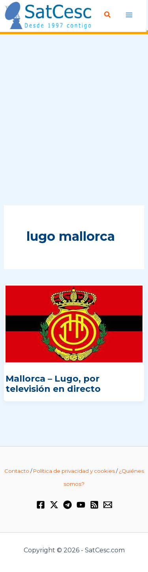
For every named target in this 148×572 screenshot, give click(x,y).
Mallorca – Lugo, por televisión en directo (53, 383)
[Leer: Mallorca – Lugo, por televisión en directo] (74, 323)
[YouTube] (81, 504)
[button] (107, 15)
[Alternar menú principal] (129, 15)
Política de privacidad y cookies (74, 471)
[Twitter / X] (54, 504)
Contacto (16, 471)
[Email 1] (107, 504)
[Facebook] (40, 504)
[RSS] (94, 504)
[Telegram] (67, 504)
